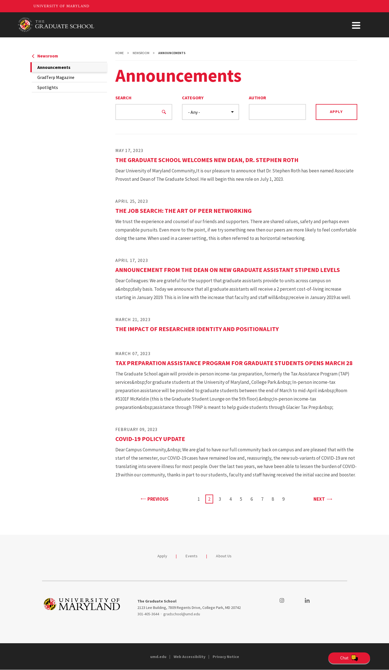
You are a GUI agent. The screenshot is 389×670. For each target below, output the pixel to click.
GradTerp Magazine (55, 77)
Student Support (277, 24)
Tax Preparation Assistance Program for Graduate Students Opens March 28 (234, 363)
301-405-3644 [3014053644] (148, 613)
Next (322, 498)
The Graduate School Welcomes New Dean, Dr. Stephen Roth (206, 160)
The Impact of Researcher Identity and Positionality (197, 329)
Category (192, 97)
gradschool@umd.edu (181, 613)
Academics (209, 24)
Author (257, 97)
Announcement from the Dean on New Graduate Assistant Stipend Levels (227, 270)
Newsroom (45, 56)
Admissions (175, 24)
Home (119, 53)
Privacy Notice (226, 656)
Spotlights (47, 87)
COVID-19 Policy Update (150, 439)
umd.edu (158, 656)
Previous (155, 498)
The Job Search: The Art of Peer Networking (183, 211)
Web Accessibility (189, 656)
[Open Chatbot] (349, 658)
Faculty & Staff (320, 24)
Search (123, 97)
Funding (240, 24)
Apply (162, 555)
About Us (356, 24)
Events (192, 555)
